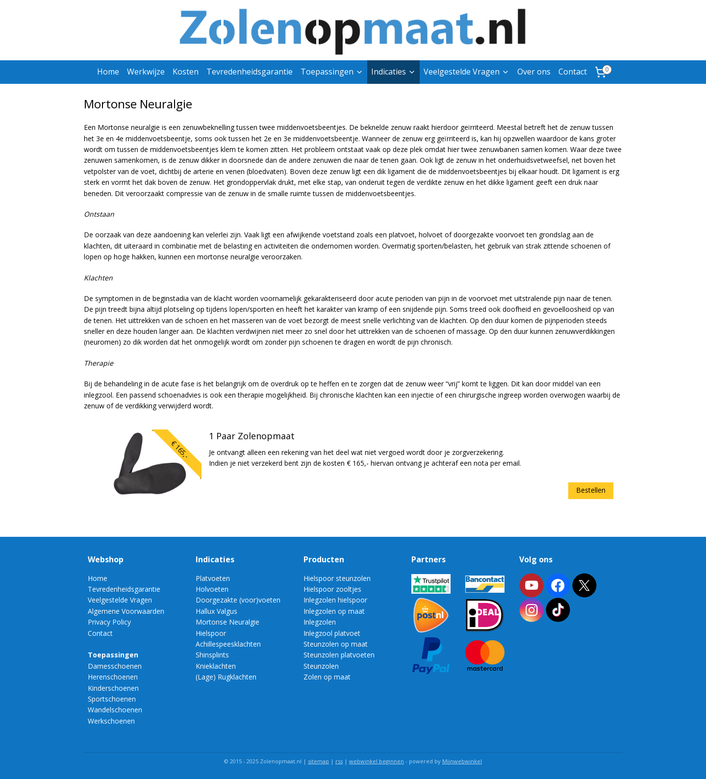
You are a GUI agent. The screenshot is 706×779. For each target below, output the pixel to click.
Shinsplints (212, 654)
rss (339, 761)
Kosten (186, 71)
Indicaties (393, 71)
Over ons (534, 71)
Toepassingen (332, 71)
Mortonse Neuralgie (227, 622)
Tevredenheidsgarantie (249, 71)
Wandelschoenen (115, 709)
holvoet (431, 234)
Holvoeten (212, 589)
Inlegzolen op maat (334, 611)
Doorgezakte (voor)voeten (238, 599)
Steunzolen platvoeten (339, 654)
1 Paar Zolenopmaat (252, 436)
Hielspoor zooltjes (332, 589)
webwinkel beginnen (376, 761)
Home (108, 71)
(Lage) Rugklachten (226, 676)
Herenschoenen (113, 676)
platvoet (402, 234)
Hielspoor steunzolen (337, 578)
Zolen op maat (327, 676)
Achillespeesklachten (228, 644)
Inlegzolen (319, 622)
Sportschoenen (112, 699)
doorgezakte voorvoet (489, 234)
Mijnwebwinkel (462, 761)
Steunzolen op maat (335, 644)
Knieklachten (216, 666)
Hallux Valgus (216, 611)
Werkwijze (146, 71)
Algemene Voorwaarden (126, 611)
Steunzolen (321, 666)
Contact (572, 71)
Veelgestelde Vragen (466, 71)
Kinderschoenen (113, 688)
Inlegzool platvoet (331, 633)
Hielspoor (211, 633)
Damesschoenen (115, 666)
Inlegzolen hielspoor (335, 599)
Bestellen (591, 490)
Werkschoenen (111, 721)
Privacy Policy (109, 622)
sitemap (318, 761)
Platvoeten (213, 578)
